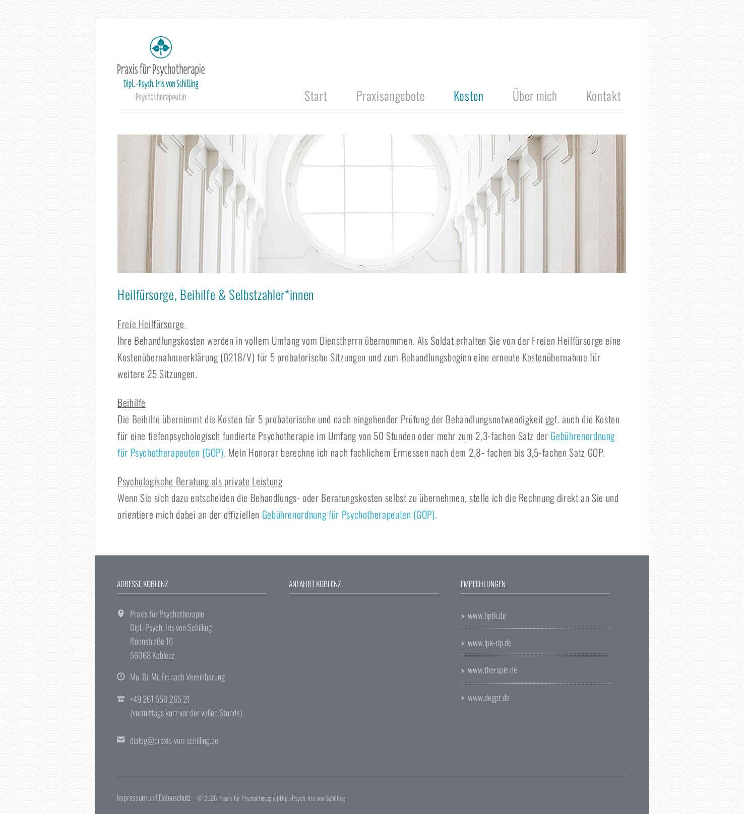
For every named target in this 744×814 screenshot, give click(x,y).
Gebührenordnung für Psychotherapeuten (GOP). (350, 514)
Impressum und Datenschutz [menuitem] (154, 797)
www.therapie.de (492, 669)
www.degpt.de (489, 697)
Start (315, 95)
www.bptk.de (487, 615)
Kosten (469, 95)
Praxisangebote (390, 95)
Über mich (535, 95)
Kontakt (604, 95)
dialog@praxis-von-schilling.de (174, 740)
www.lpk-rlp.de (490, 642)
